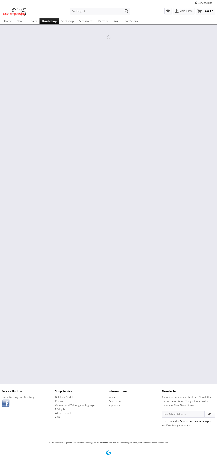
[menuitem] (100, 11)
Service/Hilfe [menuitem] (204, 2)
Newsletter (114, 397)
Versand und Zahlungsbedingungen (75, 405)
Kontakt (59, 401)
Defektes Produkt (64, 397)
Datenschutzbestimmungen (195, 421)
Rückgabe (60, 409)
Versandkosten (101, 442)
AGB (57, 417)
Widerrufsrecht (63, 413)
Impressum (114, 405)
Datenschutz (115, 401)
